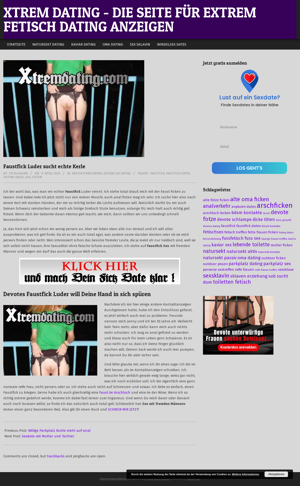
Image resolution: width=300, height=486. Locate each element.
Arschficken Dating (87, 173)
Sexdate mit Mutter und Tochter (48, 436)
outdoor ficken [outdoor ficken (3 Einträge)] (273, 258)
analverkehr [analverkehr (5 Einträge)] (216, 206)
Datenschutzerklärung (113, 478)
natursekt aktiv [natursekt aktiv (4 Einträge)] (241, 251)
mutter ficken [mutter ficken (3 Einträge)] (281, 245)
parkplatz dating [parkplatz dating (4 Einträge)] (245, 263)
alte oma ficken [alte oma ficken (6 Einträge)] (249, 199)
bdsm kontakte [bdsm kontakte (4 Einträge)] (246, 212)
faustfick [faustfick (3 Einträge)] (228, 226)
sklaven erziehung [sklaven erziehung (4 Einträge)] (248, 276)
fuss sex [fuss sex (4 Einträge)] (253, 238)
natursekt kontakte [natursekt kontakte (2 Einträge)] (269, 252)
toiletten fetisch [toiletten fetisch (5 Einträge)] (232, 282)
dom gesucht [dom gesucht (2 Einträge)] (283, 220)
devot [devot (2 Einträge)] (266, 213)
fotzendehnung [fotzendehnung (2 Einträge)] (212, 238)
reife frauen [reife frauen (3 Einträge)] (244, 269)
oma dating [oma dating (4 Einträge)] (249, 257)
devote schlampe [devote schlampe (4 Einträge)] (234, 219)
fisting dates (13, 177)
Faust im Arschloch (114, 392)
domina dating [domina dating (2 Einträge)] (211, 226)
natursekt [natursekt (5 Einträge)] (214, 251)
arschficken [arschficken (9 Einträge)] (275, 205)
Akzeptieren (276, 474)
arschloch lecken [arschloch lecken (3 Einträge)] (216, 213)
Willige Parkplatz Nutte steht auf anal (59, 430)
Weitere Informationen (245, 474)
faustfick (157, 173)
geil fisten (33, 177)
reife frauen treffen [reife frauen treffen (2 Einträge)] (266, 269)
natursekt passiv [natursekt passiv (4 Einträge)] (220, 257)
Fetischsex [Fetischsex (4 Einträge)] (213, 232)
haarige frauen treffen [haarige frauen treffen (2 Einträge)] (274, 238)
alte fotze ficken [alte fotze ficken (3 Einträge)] (216, 200)
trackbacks (56, 456)
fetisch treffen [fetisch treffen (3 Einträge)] (235, 232)
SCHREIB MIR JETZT (123, 409)
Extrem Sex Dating (117, 173)
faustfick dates (178, 173)
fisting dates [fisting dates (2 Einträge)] (286, 232)
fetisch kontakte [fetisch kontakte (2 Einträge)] (271, 226)
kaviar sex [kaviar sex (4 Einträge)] (221, 244)
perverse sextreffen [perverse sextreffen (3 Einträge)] (218, 269)
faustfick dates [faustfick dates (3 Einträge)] (248, 226)
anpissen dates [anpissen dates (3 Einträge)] (243, 206)
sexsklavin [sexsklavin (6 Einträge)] (216, 275)
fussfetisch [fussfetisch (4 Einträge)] (233, 238)
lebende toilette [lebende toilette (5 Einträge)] (251, 245)
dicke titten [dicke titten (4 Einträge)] (264, 219)
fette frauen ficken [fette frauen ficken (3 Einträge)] (263, 232)
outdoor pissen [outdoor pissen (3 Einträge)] (215, 264)
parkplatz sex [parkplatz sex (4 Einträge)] (277, 263)
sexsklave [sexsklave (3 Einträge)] (286, 269)
